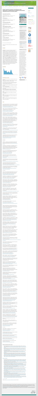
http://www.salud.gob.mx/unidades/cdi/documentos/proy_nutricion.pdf (10, 316)
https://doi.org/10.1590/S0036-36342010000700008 (8, 115)
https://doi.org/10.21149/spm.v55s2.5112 (7, 287)
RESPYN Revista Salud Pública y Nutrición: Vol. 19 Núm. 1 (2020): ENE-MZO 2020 (15, 363)
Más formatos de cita (22, 39)
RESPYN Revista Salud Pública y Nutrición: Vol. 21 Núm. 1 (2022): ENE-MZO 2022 (15, 356)
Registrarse (32, 1)
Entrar (34, 1)
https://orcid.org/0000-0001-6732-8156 (5, 23)
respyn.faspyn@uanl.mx (17, 385)
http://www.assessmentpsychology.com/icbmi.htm (8, 333)
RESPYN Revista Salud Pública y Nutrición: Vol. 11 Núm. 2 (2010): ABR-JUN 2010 (18, 360)
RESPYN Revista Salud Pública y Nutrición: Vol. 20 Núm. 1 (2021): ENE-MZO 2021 (12, 375)
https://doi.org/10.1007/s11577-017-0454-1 (7, 304)
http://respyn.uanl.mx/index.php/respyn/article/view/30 (11, 219)
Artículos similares (5, 358)
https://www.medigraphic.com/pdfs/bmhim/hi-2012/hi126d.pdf (9, 278)
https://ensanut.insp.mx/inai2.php (6, 243)
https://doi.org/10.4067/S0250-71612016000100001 (8, 111)
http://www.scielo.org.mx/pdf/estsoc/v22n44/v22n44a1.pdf (8, 178)
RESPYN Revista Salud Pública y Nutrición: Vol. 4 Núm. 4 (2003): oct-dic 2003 (15, 361)
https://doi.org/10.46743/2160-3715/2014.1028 (7, 153)
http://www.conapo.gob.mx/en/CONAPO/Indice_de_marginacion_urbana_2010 (10, 161)
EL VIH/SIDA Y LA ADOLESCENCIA (19, 361)
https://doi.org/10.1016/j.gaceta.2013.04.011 (8, 232)
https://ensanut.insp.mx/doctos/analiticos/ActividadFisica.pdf (9, 256)
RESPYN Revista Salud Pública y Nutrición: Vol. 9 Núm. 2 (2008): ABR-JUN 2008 (18, 354)
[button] (29, 15)
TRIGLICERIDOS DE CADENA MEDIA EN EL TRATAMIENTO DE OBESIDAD (15, 371)
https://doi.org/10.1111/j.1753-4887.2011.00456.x (7, 282)
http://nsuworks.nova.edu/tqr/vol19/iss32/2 (7, 152)
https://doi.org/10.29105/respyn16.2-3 (7, 220)
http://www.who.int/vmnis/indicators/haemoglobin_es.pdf (8, 274)
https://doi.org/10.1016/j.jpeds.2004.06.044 (7, 199)
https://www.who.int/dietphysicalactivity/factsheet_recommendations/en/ (10, 336)
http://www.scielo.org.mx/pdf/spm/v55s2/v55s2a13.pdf (8, 286)
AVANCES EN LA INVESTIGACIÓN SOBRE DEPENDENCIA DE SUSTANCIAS (16, 372)
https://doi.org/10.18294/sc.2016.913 (6, 208)
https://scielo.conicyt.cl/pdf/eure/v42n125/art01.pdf (8, 110)
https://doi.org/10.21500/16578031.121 (6, 330)
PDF (20, 24)
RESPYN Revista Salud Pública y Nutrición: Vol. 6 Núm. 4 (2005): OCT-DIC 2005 (14, 372)
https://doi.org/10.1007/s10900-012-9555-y (7, 182)
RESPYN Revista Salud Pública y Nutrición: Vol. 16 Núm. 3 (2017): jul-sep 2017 (14, 377)
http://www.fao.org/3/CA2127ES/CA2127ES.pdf (7, 194)
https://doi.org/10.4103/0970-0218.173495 (13, 249)
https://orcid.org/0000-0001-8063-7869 (5, 34)
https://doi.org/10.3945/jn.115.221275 (13, 291)
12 (5, 378)
